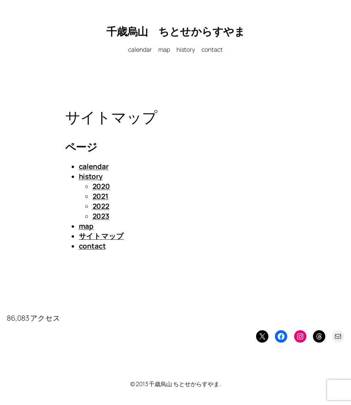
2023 (101, 216)
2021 (101, 196)
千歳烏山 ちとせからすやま (175, 31)
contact (92, 246)
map (86, 226)
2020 (101, 186)
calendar (94, 166)
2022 (101, 206)
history (91, 176)
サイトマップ (101, 236)
